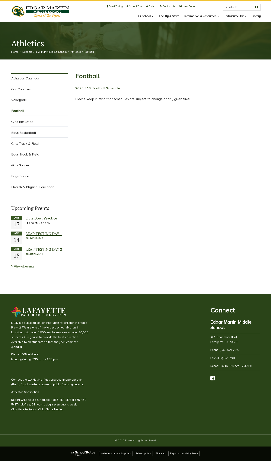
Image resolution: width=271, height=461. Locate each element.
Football (17, 111)
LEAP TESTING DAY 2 (44, 249)
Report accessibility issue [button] (184, 453)
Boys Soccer (20, 176)
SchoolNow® (148, 440)
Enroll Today (115, 6)
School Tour (134, 6)
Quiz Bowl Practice (41, 218)
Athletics (76, 51)
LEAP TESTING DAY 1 (44, 233)
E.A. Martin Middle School (51, 51)
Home (15, 51)
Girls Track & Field (25, 144)
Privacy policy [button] (143, 453)
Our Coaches (21, 89)
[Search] (256, 7)
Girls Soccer (20, 165)
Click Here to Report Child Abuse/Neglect (38, 409)
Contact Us (167, 6)
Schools (27, 51)
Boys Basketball (23, 133)
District (151, 6)
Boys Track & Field (25, 154)
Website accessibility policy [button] (116, 453)
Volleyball (19, 100)
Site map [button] (160, 453)
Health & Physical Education (32, 187)
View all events (24, 266)
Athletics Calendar (25, 78)
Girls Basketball (23, 122)
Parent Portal (187, 6)
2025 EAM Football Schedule (97, 88)
